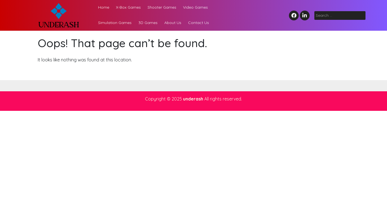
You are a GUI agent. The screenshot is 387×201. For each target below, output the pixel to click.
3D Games (148, 22)
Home (103, 7)
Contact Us (198, 22)
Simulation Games (115, 22)
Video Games (195, 7)
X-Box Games (128, 7)
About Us (172, 22)
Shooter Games (162, 7)
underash (193, 99)
